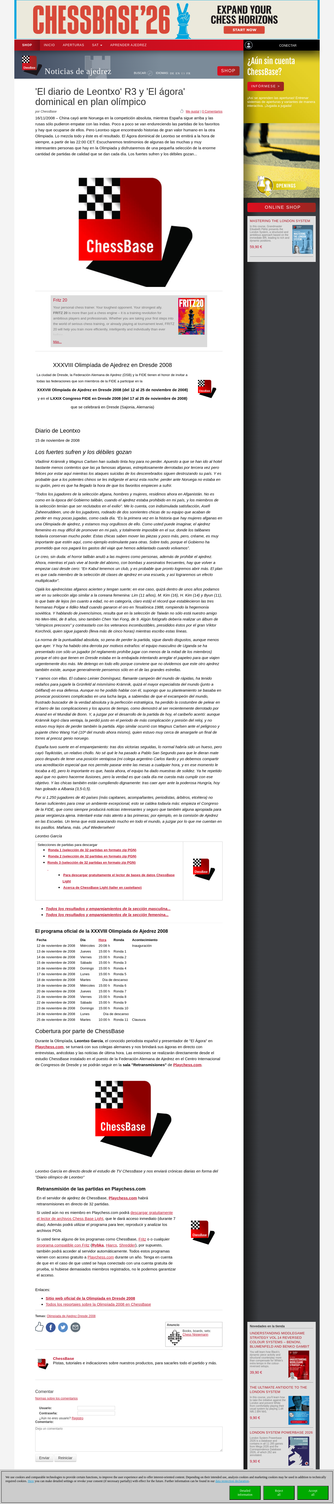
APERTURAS (73, 45)
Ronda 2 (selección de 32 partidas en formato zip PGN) (92, 856)
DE (172, 73)
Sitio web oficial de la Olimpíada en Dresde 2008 (90, 1298)
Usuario (45, 1408)
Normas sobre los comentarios (56, 1398)
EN (178, 73)
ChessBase (63, 1358)
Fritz (142, 1239)
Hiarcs (111, 1245)
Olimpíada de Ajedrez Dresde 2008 (71, 1316)
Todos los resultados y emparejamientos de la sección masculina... (108, 908)
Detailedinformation (245, 1492)
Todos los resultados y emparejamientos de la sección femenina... (107, 914)
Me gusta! (193, 111)
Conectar (287, 45)
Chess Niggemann (195, 1334)
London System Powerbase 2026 (281, 1432)
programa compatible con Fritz (63, 1245)
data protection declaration (232, 1481)
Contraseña (47, 1413)
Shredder (127, 1245)
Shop (27, 45)
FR (188, 73)
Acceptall (312, 1492)
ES (183, 73)
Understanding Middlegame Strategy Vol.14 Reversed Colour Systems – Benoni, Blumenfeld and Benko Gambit (279, 1339)
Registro (78, 1418)
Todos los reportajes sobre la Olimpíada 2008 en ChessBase (98, 1304)
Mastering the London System (280, 221)
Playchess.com (49, 1047)
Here (31, 1481)
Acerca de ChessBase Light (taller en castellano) (102, 887)
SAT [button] (97, 45)
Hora (102, 940)
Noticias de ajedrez (78, 71)
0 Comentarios (212, 111)
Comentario (44, 1422)
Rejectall (279, 1492)
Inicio (49, 45)
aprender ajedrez (128, 45)
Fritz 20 (60, 300)
